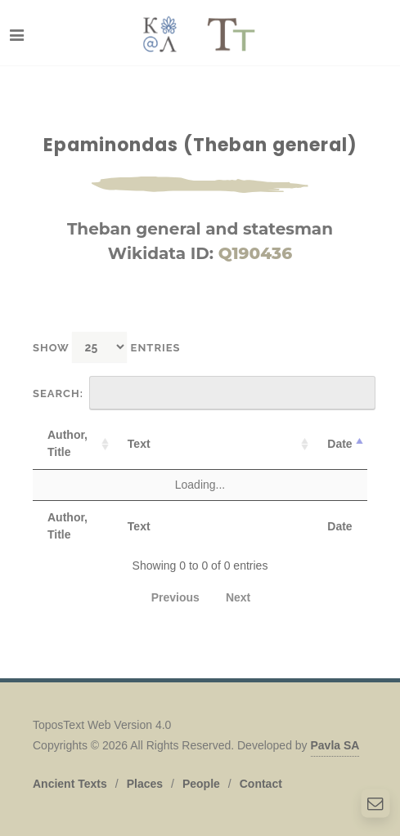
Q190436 (255, 253)
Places (145, 783)
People (201, 783)
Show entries (107, 347)
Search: (204, 393)
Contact (261, 783)
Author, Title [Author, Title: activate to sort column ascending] (67, 443)
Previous (175, 597)
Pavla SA (335, 745)
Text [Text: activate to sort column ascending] (139, 443)
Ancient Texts (70, 783)
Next (238, 597)
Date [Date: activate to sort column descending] (339, 443)
